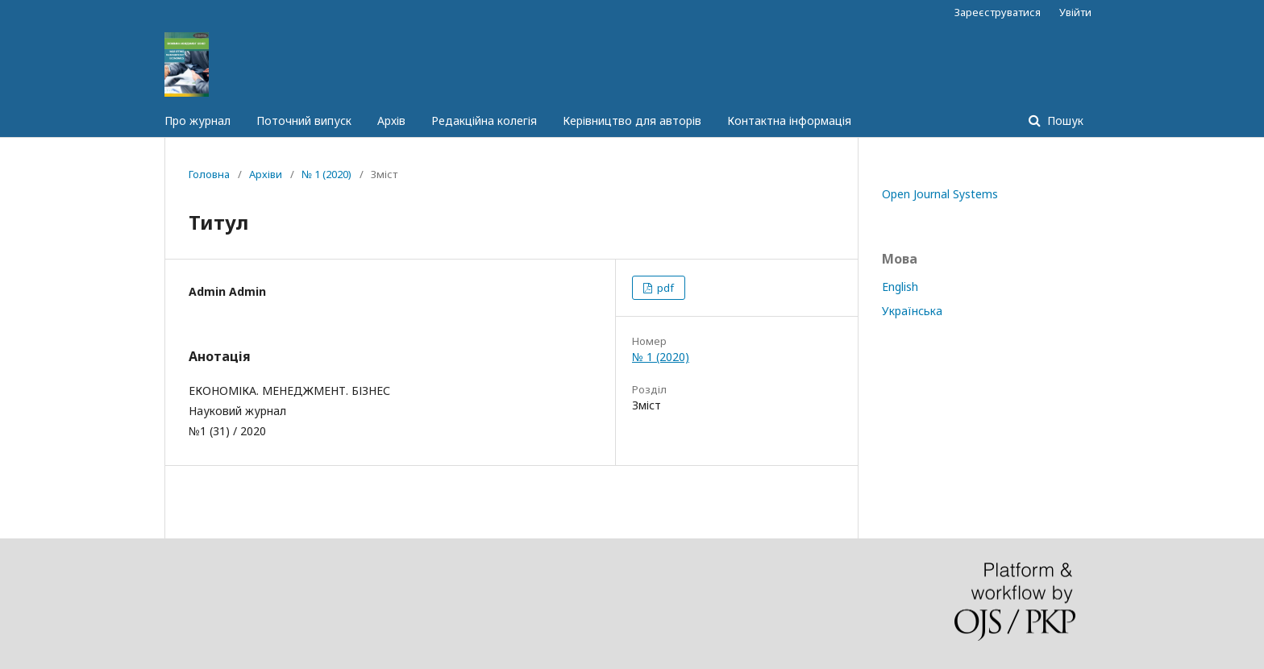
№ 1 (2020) (326, 174)
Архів (391, 120)
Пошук (1063, 120)
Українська (912, 310)
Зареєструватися (997, 12)
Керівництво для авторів (632, 120)
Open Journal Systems (940, 194)
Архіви (265, 174)
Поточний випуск (303, 120)
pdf (664, 287)
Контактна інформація (789, 120)
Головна (209, 174)
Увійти (1075, 12)
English (900, 286)
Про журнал (197, 120)
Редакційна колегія (484, 120)
